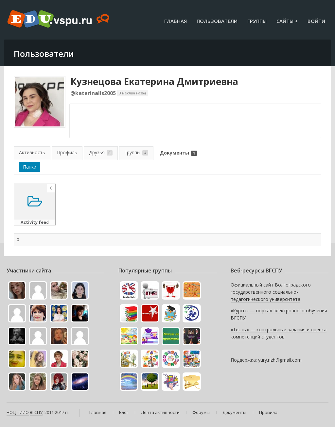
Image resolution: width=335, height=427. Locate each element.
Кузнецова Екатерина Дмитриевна (154, 81)
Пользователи (217, 21)
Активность (32, 152)
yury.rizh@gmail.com (280, 360)
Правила (268, 412)
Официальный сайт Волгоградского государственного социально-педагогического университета (271, 292)
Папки (29, 167)
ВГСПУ (36, 412)
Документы (178, 153)
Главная (175, 21)
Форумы (201, 412)
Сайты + (287, 21)
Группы (257, 21)
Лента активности (160, 412)
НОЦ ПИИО (18, 412)
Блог (123, 412)
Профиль (67, 152)
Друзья (101, 152)
